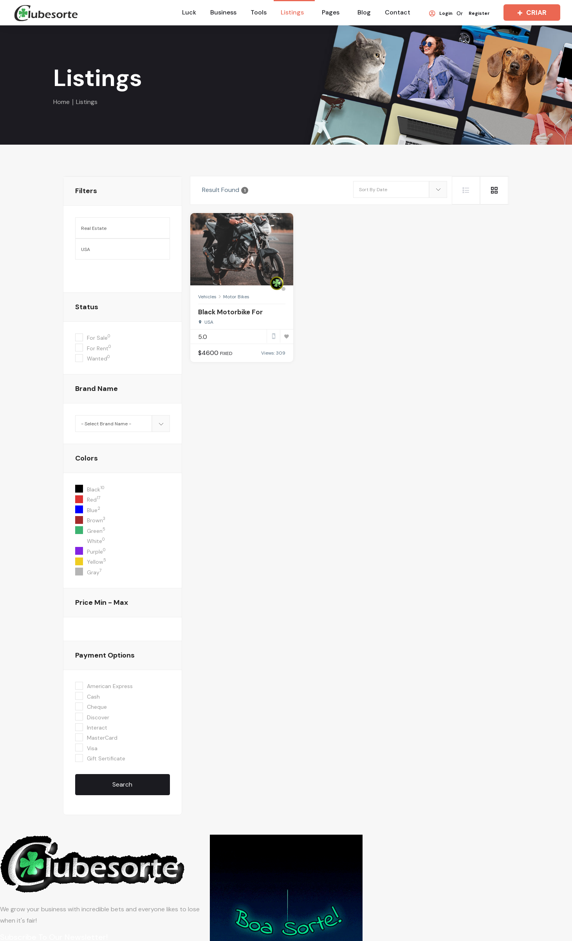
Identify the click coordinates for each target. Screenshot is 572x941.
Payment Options (105, 655)
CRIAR (530, 12)
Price (101, 602)
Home (61, 102)
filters (86, 190)
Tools (259, 12)
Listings (292, 12)
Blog (364, 12)
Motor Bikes (236, 297)
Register (479, 14)
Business (223, 12)
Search (122, 784)
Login (441, 14)
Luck (189, 12)
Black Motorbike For (230, 312)
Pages (330, 12)
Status (86, 307)
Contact (397, 12)
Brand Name (96, 388)
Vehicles (207, 297)
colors (86, 458)
